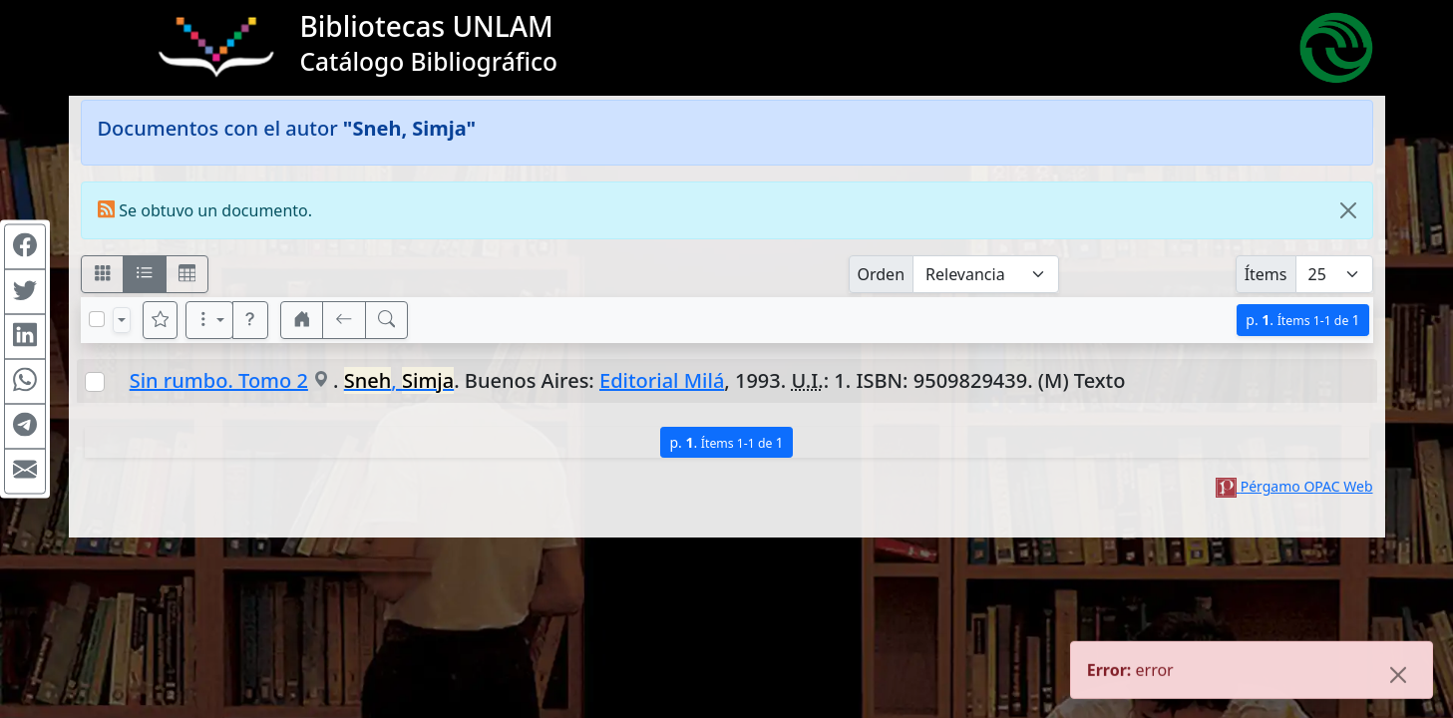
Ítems (1266, 274)
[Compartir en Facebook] (25, 247)
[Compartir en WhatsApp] (25, 382)
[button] (250, 320)
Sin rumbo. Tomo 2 (219, 380)
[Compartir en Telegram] (25, 427)
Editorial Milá (661, 380)
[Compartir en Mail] (25, 472)
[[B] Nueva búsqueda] (387, 320)
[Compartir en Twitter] (25, 292)
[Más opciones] (209, 320)
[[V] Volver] (344, 320)
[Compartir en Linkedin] (25, 337)
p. (1302, 319)
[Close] (1348, 210)
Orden (882, 274)
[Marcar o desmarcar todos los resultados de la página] (97, 319)
